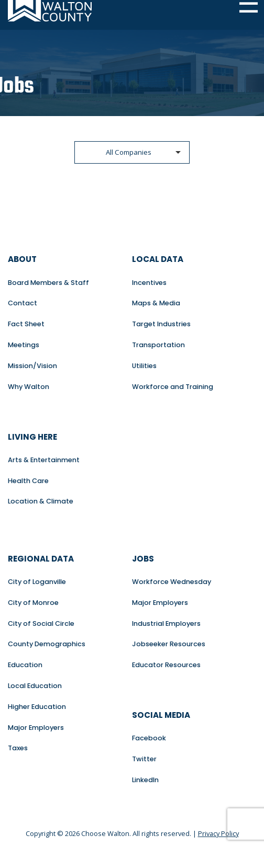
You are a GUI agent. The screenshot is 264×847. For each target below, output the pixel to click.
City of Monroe (33, 602)
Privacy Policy (218, 833)
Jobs (143, 558)
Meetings (23, 344)
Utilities (144, 365)
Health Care (28, 480)
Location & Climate (40, 501)
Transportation (158, 344)
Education (25, 664)
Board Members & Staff (48, 282)
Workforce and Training (172, 386)
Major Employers (36, 727)
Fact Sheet (26, 323)
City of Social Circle (41, 623)
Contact (22, 303)
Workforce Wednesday (171, 581)
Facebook (149, 738)
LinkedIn (145, 779)
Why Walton (28, 386)
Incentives (149, 282)
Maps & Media (156, 303)
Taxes (18, 747)
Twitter (144, 758)
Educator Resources (166, 664)
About (22, 259)
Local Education (35, 685)
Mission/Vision (32, 365)
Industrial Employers (166, 623)
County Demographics (46, 643)
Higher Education (37, 706)
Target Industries (161, 323)
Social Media (161, 714)
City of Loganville (37, 581)
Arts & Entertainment (44, 459)
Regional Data (41, 558)
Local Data (157, 259)
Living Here (32, 436)
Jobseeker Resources (168, 643)
